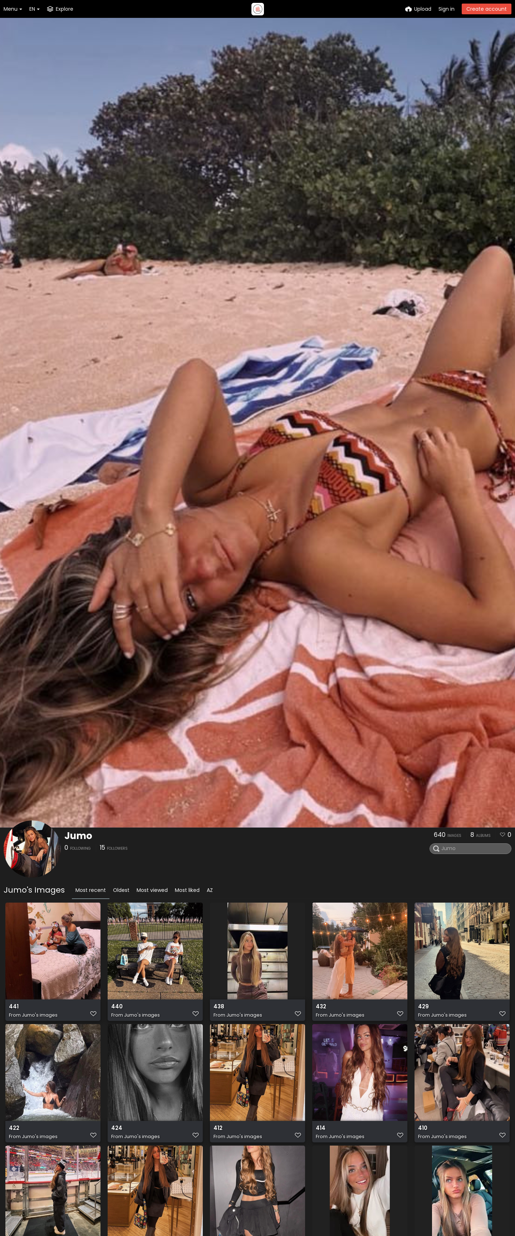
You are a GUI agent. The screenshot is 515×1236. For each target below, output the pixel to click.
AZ (210, 890)
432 (321, 1010)
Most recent (90, 890)
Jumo (78, 835)
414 (320, 1133)
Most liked (187, 890)
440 (116, 1010)
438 (219, 1010)
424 (116, 1133)
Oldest (121, 890)
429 (423, 1010)
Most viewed (152, 890)
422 (14, 1133)
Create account (486, 9)
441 (13, 1010)
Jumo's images (40, 1017)
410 (422, 1133)
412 (218, 1133)
